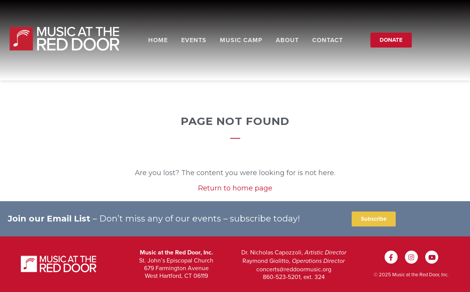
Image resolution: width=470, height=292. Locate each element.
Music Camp (241, 40)
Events (193, 40)
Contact (327, 40)
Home (158, 40)
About (287, 40)
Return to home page (235, 188)
